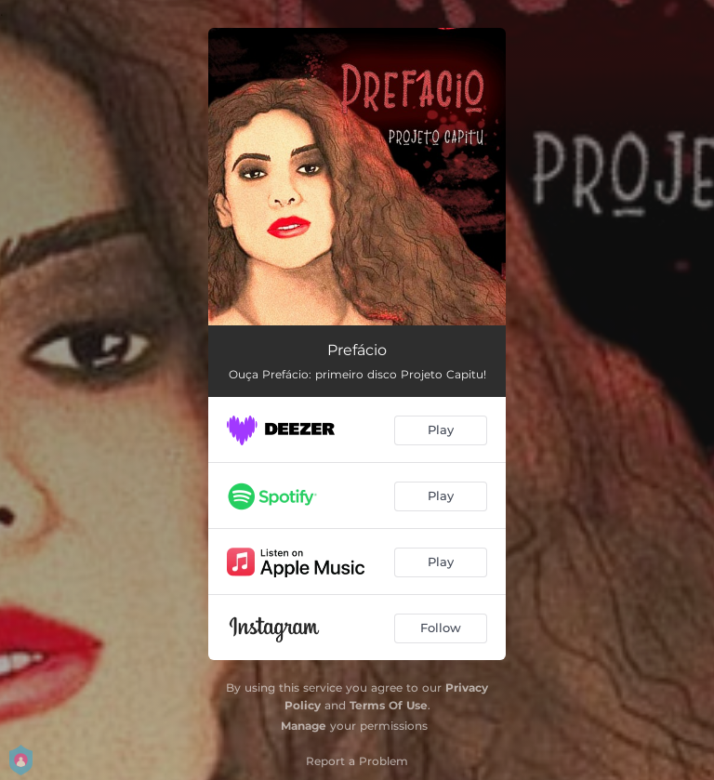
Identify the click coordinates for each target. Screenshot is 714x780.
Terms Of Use (389, 705)
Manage (303, 726)
